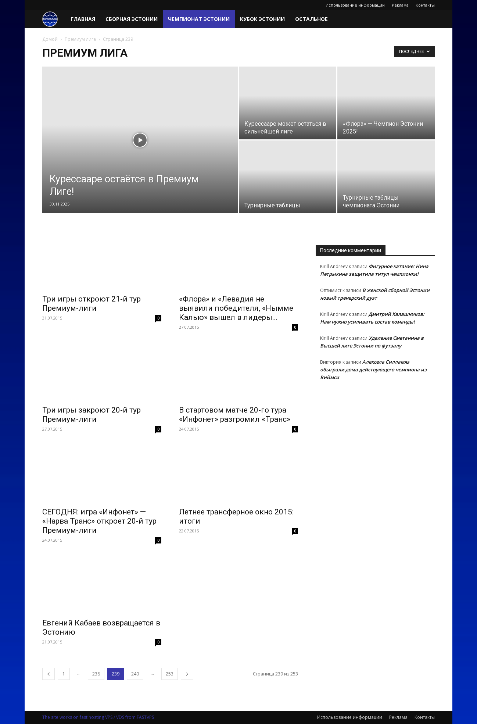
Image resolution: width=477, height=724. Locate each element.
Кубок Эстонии (262, 18)
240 (135, 674)
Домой (50, 39)
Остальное (311, 18)
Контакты (425, 5)
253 (169, 674)
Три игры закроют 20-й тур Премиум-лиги (91, 415)
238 (96, 674)
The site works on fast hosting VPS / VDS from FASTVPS (98, 717)
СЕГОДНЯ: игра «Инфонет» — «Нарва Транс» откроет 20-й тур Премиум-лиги (99, 521)
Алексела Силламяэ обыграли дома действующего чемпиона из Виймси (373, 370)
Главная (83, 18)
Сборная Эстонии (131, 18)
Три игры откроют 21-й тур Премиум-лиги (91, 304)
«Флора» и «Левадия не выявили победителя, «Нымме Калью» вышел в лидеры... (236, 308)
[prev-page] (48, 674)
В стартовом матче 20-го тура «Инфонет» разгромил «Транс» (234, 415)
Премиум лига (80, 39)
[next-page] (187, 674)
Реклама (400, 5)
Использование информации (355, 5)
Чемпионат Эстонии (199, 18)
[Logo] (53, 19)
